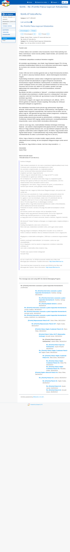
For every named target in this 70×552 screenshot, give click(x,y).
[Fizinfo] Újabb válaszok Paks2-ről (46, 372)
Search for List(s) (41, 2)
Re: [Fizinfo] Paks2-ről (46, 377)
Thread (33, 30)
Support (54, 2)
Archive (5, 38)
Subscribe (6, 32)
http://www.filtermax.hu (56, 261)
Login (65, 2)
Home (29, 2)
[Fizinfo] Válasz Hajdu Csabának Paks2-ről (49, 329)
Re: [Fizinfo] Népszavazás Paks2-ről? (44, 324)
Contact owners (7, 26)
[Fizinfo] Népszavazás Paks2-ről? (39, 320)
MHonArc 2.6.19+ (38, 397)
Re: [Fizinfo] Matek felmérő (48, 303)
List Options (8, 14)
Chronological (24, 30)
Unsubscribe (6, 34)
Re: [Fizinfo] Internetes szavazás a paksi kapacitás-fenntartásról (45, 307)
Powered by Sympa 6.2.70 (36, 404)
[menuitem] (30, 2)
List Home (6, 30)
